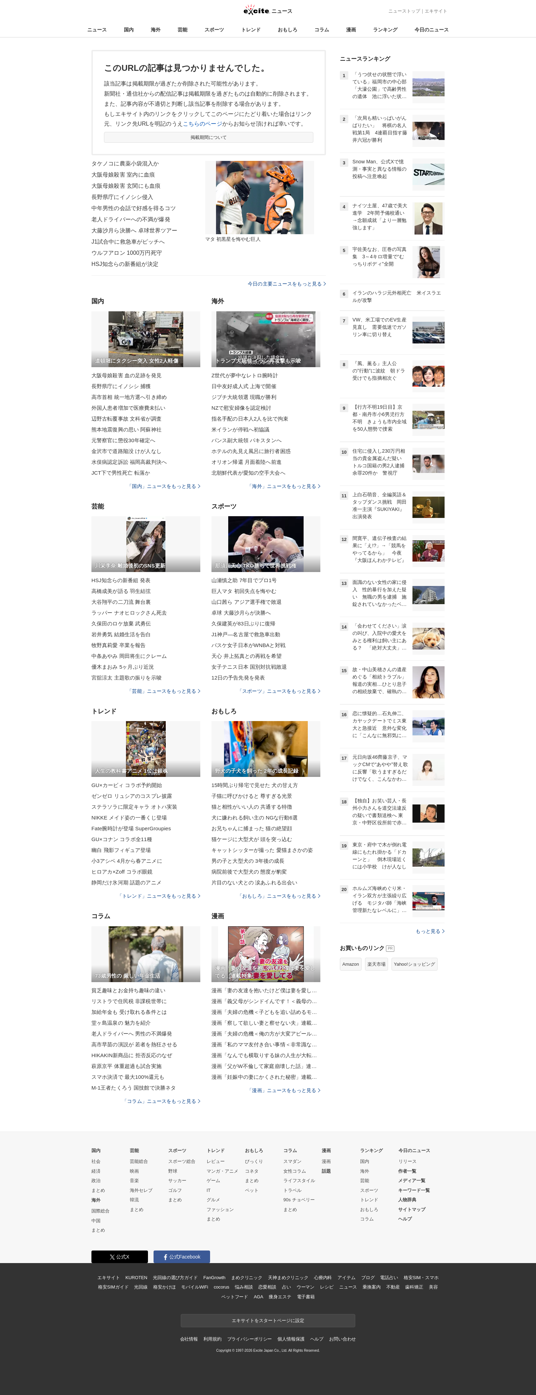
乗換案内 (371, 1287)
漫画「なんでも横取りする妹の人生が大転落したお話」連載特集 (265, 1055)
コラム (321, 29)
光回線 (141, 1287)
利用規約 (212, 1339)
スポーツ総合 (181, 1161)
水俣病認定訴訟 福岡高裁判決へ (129, 462)
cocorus (221, 1287)
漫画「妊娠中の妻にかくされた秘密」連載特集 (265, 1077)
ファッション (220, 1209)
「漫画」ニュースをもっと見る (283, 1090)
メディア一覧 (411, 1180)
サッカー (177, 1180)
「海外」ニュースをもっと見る (283, 486)
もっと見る (430, 931)
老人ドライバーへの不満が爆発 (130, 219)
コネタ (252, 1171)
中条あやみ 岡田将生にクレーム (129, 656)
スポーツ (214, 29)
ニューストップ (404, 11)
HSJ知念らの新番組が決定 (124, 264)
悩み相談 (244, 1287)
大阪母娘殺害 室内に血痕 (123, 175)
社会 (95, 1161)
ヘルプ (405, 1219)
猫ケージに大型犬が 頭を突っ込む (251, 839)
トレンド (251, 29)
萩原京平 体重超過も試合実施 (126, 1066)
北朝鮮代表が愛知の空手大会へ (248, 473)
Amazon (350, 964)
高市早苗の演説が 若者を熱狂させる (134, 1044)
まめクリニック (246, 1277)
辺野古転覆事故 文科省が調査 (126, 419)
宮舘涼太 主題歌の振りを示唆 (126, 678)
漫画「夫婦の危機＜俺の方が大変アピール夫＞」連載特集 (265, 1034)
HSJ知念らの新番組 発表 (120, 580)
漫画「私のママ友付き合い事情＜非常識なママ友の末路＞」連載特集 (265, 1044)
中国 (95, 1220)
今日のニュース (432, 29)
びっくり (254, 1161)
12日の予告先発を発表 (238, 678)
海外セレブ (141, 1190)
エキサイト (436, 11)
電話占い (389, 1277)
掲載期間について (209, 137)
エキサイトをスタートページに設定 (268, 1320)
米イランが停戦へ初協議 (240, 429)
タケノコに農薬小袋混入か (125, 163)
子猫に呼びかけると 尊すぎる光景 (251, 796)
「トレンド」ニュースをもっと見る (158, 896)
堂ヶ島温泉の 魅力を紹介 (121, 1023)
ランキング (385, 29)
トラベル (292, 1190)
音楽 (134, 1180)
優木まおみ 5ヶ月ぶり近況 (122, 667)
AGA (258, 1296)
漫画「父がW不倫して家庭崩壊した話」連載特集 (265, 1066)
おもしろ (287, 29)
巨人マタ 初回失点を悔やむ (243, 591)
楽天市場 (376, 964)
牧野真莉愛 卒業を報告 (118, 645)
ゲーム (213, 1180)
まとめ (98, 1190)
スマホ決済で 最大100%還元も (127, 1077)
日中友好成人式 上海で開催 (243, 386)
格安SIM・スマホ (421, 1277)
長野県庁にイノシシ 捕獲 (121, 386)
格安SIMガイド (113, 1287)
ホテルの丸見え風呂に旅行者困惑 (251, 451)
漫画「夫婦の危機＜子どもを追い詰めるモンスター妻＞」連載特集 (265, 1012)
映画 (134, 1171)
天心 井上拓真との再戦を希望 (246, 656)
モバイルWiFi (194, 1287)
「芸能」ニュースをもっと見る (163, 691)
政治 (95, 1180)
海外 (156, 29)
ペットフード (234, 1296)
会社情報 (189, 1339)
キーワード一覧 (414, 1190)
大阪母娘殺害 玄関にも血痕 (126, 186)
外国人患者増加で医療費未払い (128, 408)
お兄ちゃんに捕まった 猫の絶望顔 (251, 828)
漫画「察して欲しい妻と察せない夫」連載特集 (265, 1023)
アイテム (346, 1277)
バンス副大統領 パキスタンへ (246, 440)
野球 (172, 1171)
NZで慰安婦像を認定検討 (241, 408)
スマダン (292, 1161)
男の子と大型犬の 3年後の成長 (247, 861)
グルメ (213, 1199)
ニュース (97, 29)
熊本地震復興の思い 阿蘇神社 (126, 429)
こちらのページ (202, 124)
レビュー (216, 1161)
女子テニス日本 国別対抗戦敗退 (249, 667)
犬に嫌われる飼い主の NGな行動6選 (254, 818)
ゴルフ (175, 1190)
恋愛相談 (267, 1287)
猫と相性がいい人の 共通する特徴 (251, 807)
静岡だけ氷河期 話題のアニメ (126, 882)
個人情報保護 (290, 1339)
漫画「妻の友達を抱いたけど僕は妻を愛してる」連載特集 (265, 990)
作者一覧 (407, 1171)
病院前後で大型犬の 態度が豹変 (249, 872)
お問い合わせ (342, 1339)
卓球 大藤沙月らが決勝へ (241, 613)
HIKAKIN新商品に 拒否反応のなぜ (131, 1055)
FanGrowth (214, 1277)
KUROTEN (136, 1277)
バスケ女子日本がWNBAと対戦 (248, 645)
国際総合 (100, 1211)
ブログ (368, 1277)
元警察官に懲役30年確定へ (123, 440)
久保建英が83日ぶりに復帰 (243, 623)
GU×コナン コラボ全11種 (121, 839)
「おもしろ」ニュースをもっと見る (278, 896)
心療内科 (323, 1277)
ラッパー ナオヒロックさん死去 (129, 613)
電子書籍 (306, 1296)
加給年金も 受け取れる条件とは (129, 1012)
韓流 (134, 1199)
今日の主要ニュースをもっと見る (287, 284)
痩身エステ (280, 1296)
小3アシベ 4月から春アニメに (126, 861)
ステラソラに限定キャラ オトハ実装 (134, 807)
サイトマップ (411, 1209)
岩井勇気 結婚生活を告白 (121, 634)
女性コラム (294, 1171)
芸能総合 (139, 1161)
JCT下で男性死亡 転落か (120, 473)
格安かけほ (164, 1287)
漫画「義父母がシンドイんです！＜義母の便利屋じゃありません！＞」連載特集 (265, 1001)
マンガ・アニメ (222, 1171)
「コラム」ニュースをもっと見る (161, 1101)
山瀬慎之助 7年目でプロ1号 (244, 580)
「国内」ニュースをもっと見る (163, 486)
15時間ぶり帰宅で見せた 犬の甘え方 (254, 785)
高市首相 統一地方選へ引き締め (129, 397)
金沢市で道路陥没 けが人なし (126, 451)
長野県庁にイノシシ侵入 (122, 197)
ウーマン (305, 1287)
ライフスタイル (299, 1180)
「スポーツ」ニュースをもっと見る (278, 691)
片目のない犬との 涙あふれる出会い (254, 882)
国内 (129, 29)
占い (286, 1287)
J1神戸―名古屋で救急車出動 (246, 634)
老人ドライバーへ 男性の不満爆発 (131, 1034)
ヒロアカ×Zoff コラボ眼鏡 (121, 872)
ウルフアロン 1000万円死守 (126, 253)
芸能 (182, 29)
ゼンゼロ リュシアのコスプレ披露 (131, 796)
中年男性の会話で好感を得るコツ (133, 208)
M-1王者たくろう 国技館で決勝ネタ (133, 1088)
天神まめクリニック (288, 1277)
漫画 (351, 29)
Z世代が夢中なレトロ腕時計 (244, 375)
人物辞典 (407, 1199)
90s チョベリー (299, 1199)
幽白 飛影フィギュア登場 (121, 850)
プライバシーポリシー (249, 1339)
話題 (326, 1171)
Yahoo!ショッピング (414, 964)
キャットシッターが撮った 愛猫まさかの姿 (262, 850)
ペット (252, 1190)
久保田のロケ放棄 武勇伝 (121, 623)
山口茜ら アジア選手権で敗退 (246, 602)
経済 (95, 1171)
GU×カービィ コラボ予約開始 (126, 785)
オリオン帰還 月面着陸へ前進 (246, 462)
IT (209, 1190)
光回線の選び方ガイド (175, 1277)
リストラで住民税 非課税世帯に (129, 1001)
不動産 (393, 1287)
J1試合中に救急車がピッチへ (128, 242)
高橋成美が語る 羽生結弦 (121, 591)
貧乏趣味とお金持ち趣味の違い (128, 990)
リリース (408, 1161)
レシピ (327, 1287)
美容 (433, 1287)
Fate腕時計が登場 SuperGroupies (131, 828)
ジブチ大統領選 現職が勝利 (243, 397)
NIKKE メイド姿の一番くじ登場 (129, 818)
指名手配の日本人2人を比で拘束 (249, 419)
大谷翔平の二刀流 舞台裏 (121, 602)
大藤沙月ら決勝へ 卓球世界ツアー (134, 230)
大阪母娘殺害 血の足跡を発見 (126, 375)
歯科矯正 (414, 1287)
